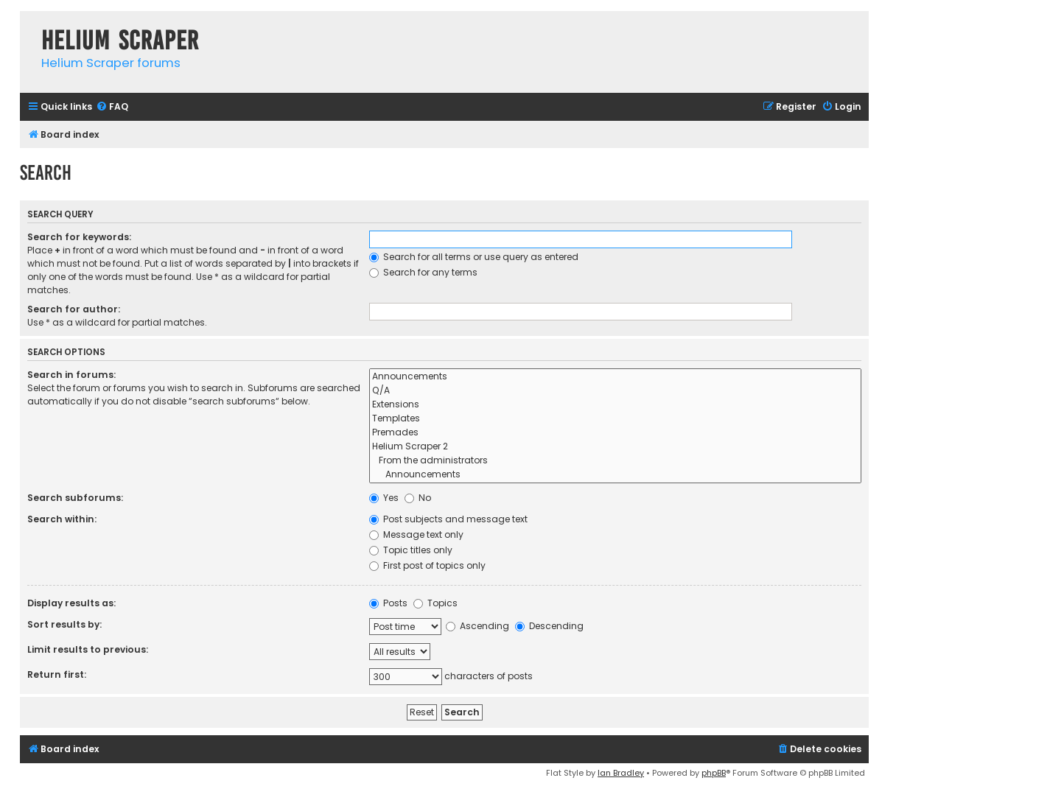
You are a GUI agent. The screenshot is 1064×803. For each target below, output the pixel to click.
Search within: (62, 519)
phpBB (713, 773)
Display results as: (71, 603)
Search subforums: (75, 497)
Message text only (416, 534)
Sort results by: (64, 624)
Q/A (615, 391)
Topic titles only (410, 550)
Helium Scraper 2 (615, 447)
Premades (615, 433)
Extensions (615, 405)
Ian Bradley (621, 773)
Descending (549, 626)
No (418, 497)
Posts (388, 603)
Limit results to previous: (87, 649)
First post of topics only (427, 565)
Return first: (56, 674)
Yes (384, 497)
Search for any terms (423, 272)
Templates (615, 419)
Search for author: (73, 309)
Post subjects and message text (448, 519)
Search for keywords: (79, 237)
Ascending (477, 626)
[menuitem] (112, 107)
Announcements (615, 377)
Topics (435, 603)
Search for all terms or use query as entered (473, 256)
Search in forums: (71, 374)
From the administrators (615, 461)
